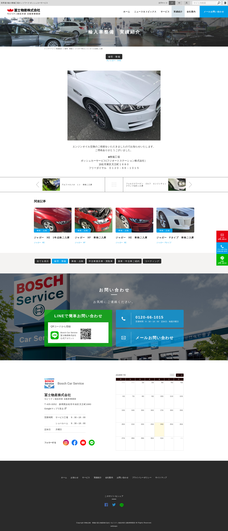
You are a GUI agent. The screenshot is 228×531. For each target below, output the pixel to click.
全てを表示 (43, 261)
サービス (165, 11)
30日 (133, 382)
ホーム (126, 11)
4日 (172, 382)
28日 (133, 438)
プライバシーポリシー (142, 477)
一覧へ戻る (114, 184)
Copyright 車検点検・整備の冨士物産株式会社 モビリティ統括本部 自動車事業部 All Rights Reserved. (114, 523)
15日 (142, 410)
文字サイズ (163, 3)
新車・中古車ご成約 (129, 261)
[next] (182, 375)
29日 (123, 382)
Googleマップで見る (55, 408)
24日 (162, 424)
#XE (119, 61)
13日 (123, 410)
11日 (171, 396)
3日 (162, 382)
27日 (123, 438)
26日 (181, 424)
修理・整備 (114, 56)
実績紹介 (178, 11)
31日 (162, 438)
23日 (152, 424)
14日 (133, 410)
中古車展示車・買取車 (101, 261)
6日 (124, 396)
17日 (162, 410)
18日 (171, 410)
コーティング (152, 261)
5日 (182, 382)
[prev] (178, 375)
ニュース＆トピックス (145, 11)
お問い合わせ (122, 477)
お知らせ (74, 477)
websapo (114, 526)
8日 (143, 396)
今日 (172, 375)
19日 (181, 410)
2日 (153, 382)
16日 (152, 410)
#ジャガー (111, 61)
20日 (123, 424)
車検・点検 (77, 261)
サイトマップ (161, 477)
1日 (143, 382)
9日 (153, 396)
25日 (171, 424)
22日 (142, 424)
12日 (181, 396)
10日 (162, 396)
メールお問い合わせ (214, 11)
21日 (133, 424)
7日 (133, 396)
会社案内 (191, 11)
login (225, 3)
